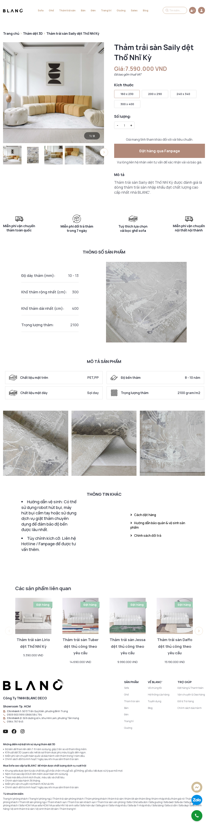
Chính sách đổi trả (145, 535)
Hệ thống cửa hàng (158, 694)
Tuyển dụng (154, 701)
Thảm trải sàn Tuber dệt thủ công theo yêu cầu (81, 646)
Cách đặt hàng (143, 515)
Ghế (51, 10)
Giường (121, 10)
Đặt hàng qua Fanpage (159, 150)
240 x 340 (183, 94)
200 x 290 (155, 94)
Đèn (93, 10)
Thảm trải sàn (67, 10)
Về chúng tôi (155, 688)
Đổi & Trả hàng (186, 701)
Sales (134, 10)
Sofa (40, 10)
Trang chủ (11, 33)
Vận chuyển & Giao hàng (191, 694)
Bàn (83, 10)
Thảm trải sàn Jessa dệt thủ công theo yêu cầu (127, 646)
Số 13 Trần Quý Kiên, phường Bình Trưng (45, 711)
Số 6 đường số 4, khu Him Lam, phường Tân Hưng (51, 718)
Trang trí (106, 10)
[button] (104, 152)
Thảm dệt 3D (33, 33)
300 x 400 (127, 104)
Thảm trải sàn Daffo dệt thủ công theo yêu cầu (174, 646)
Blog (145, 10)
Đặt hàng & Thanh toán (191, 688)
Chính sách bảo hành (190, 708)
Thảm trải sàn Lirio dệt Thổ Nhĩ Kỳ (33, 643)
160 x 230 (126, 94)
